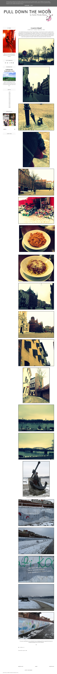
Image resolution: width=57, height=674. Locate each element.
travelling (39, 29)
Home (36, 666)
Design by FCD (15, 672)
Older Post (51, 666)
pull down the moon (9, 672)
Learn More (27, 5)
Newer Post (20, 666)
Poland (35, 29)
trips (44, 29)
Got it (31, 5)
